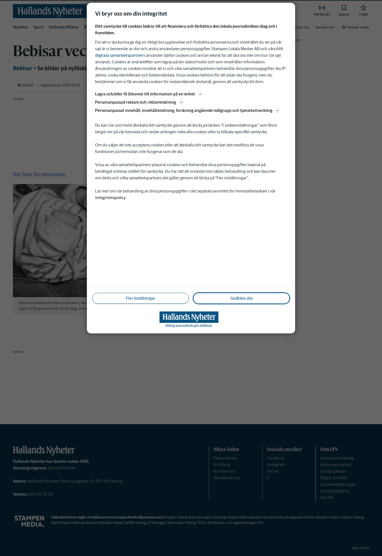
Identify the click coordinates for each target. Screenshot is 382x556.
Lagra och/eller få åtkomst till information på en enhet (149, 94)
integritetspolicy (110, 197)
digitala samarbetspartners (120, 55)
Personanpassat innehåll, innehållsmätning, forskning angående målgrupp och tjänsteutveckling (187, 110)
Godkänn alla (241, 298)
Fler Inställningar (140, 298)
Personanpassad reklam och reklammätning (139, 102)
